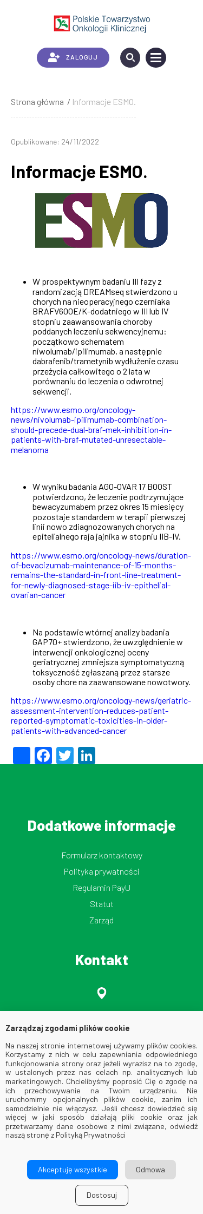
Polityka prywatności (102, 871)
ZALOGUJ (72, 57)
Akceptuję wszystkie (72, 1169)
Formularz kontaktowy (101, 855)
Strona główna (37, 101)
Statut (102, 903)
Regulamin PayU (101, 887)
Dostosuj (102, 1194)
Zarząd (101, 920)
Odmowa (150, 1169)
